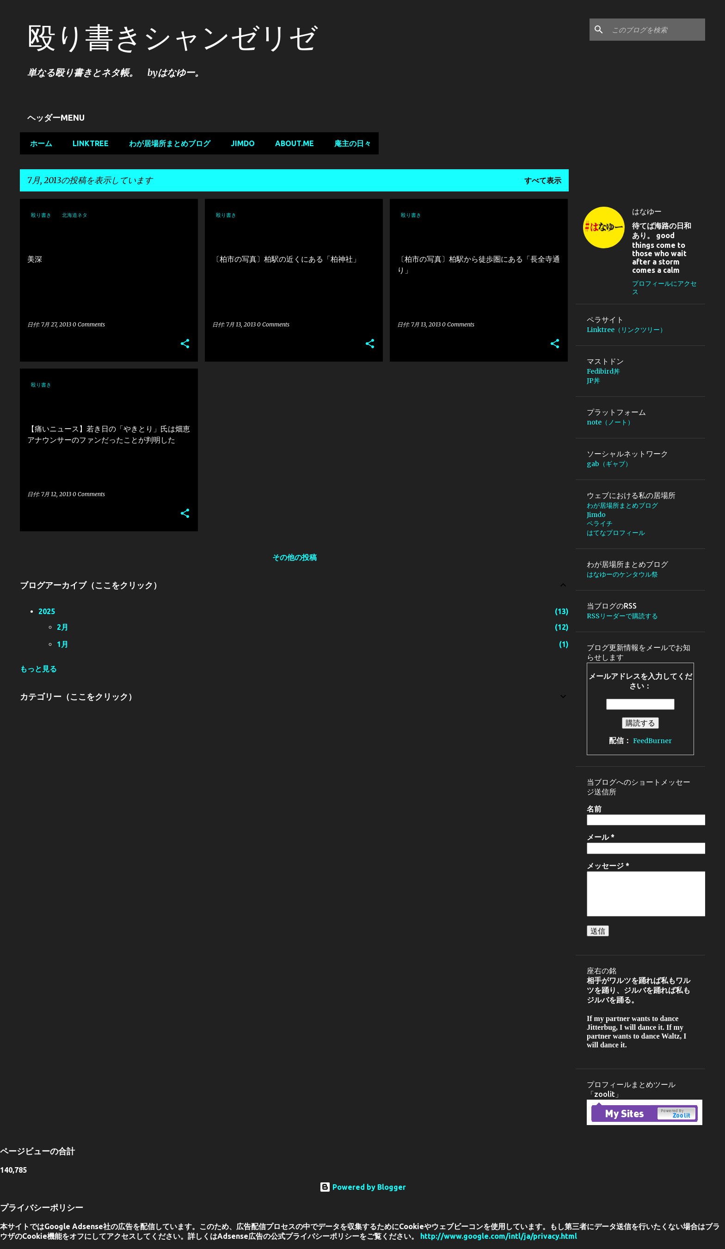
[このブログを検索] (656, 29)
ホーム (38, 143)
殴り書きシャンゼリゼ (172, 37)
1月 (62, 644)
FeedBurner (652, 741)
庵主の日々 (350, 143)
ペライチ (600, 523)
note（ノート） (610, 422)
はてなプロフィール (616, 533)
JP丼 (593, 380)
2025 (46, 611)
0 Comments (89, 324)
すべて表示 (542, 180)
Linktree (88, 143)
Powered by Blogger (362, 1187)
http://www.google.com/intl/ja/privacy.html (498, 1236)
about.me (291, 143)
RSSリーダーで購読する (622, 616)
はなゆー (647, 211)
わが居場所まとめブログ (167, 143)
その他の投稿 (294, 557)
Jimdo (240, 143)
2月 (62, 627)
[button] (184, 344)
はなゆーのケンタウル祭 (622, 574)
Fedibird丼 (603, 371)
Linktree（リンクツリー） (626, 330)
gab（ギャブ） (609, 464)
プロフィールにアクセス (664, 287)
